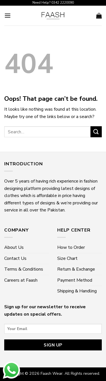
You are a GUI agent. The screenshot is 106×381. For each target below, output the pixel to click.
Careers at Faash (20, 280)
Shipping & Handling (77, 291)
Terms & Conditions (23, 269)
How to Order (71, 247)
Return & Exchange (76, 269)
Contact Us (15, 258)
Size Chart (67, 258)
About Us (14, 247)
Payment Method (74, 280)
